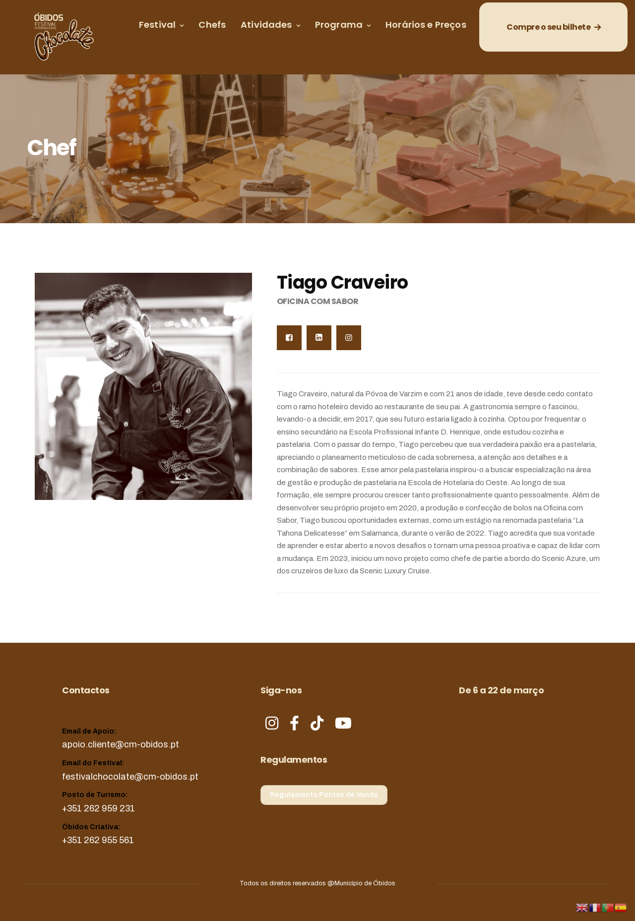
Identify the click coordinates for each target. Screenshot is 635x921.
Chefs (212, 24)
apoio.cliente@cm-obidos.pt (120, 744)
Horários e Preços (425, 24)
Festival (157, 24)
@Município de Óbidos (361, 883)
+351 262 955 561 (98, 840)
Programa (339, 24)
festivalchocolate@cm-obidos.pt (130, 777)
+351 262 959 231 (98, 808)
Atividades (266, 24)
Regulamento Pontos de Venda (324, 794)
